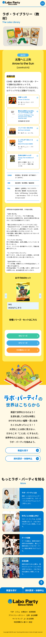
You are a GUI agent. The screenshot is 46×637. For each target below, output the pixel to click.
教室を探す (23, 450)
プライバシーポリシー (16, 615)
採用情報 (32, 612)
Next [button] (40, 295)
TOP (12, 612)
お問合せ (24, 612)
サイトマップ (17, 618)
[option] (23, 295)
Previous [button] (6, 295)
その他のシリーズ (23, 350)
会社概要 (34, 615)
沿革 (28, 615)
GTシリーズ (23, 343)
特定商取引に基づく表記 (23, 622)
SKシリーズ (23, 335)
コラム (17, 612)
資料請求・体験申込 (23, 458)
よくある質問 (29, 618)
